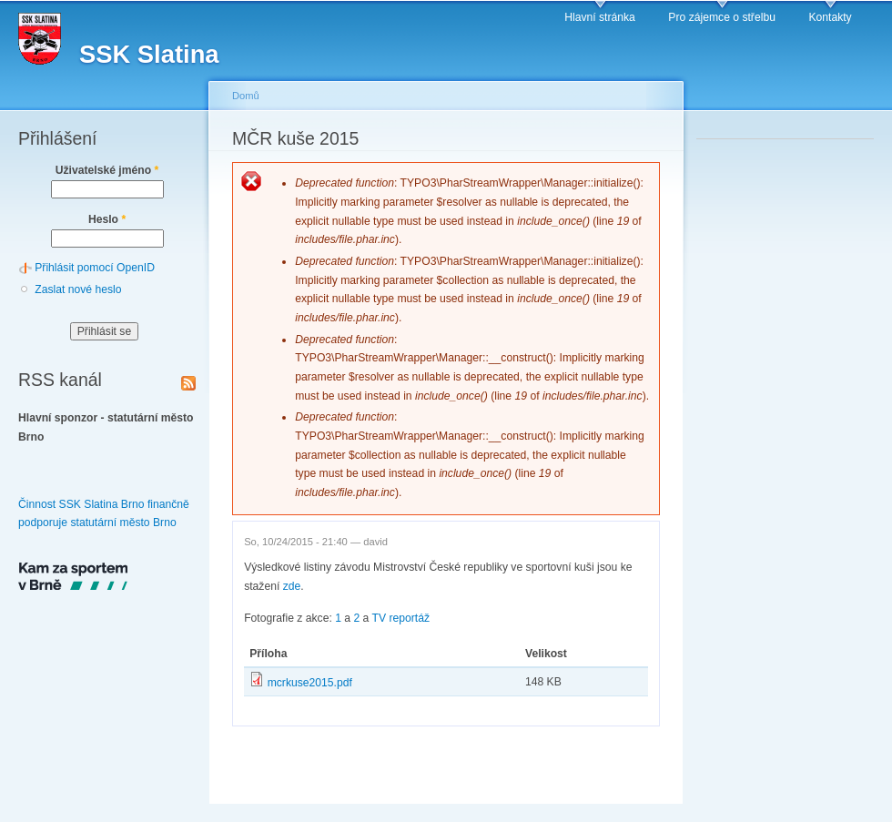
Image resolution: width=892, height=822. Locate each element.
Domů (245, 95)
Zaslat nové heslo (78, 289)
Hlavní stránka (599, 17)
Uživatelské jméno (107, 170)
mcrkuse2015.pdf (310, 682)
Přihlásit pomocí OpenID (95, 267)
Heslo (107, 219)
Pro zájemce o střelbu (721, 17)
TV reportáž (401, 618)
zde (292, 586)
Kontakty (829, 17)
